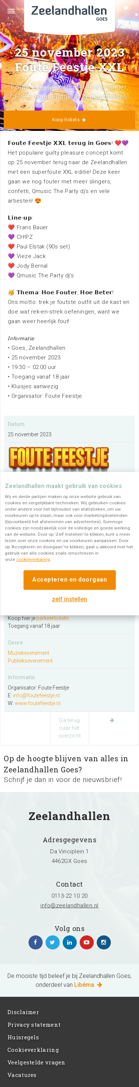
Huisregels (23, 1037)
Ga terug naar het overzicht (69, 728)
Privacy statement (33, 1024)
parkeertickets (52, 618)
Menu (7, 15)
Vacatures (22, 1074)
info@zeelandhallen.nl (69, 905)
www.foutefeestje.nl (37, 703)
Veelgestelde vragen (36, 1062)
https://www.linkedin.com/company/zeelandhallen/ (70, 942)
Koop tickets (69, 119)
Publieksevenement (30, 661)
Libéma (88, 984)
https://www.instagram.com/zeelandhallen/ (104, 942)
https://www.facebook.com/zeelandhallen (36, 942)
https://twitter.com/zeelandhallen (53, 942)
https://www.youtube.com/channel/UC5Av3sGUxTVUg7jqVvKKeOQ (87, 942)
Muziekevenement (28, 653)
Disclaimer (23, 1012)
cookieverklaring (33, 559)
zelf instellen (69, 599)
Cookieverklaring (33, 1049)
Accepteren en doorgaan (69, 579)
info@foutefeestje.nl (36, 695)
